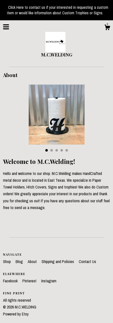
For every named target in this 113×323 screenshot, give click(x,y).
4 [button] (61, 150)
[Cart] (107, 28)
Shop (7, 261)
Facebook (11, 281)
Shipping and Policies (58, 261)
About (33, 261)
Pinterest (29, 281)
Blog (20, 261)
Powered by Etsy (16, 314)
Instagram (48, 281)
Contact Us (87, 261)
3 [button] (56, 150)
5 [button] (66, 150)
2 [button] (51, 150)
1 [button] (46, 150)
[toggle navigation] (6, 26)
